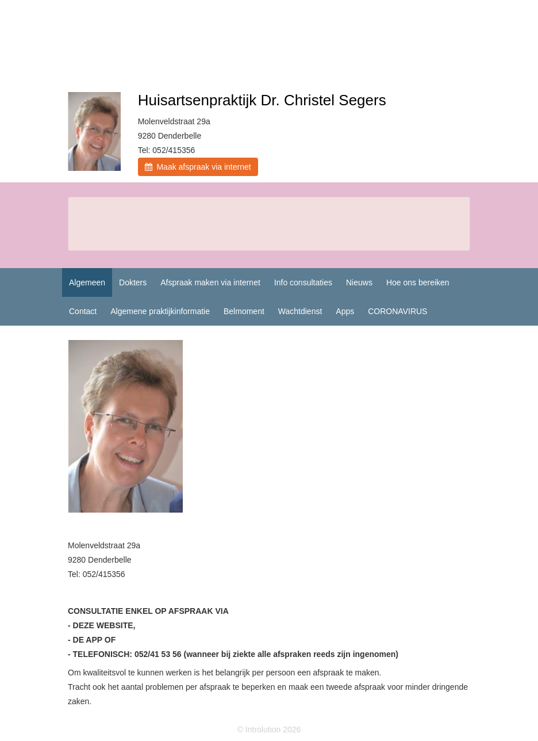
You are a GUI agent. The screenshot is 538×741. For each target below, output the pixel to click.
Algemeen (87, 282)
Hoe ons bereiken (417, 282)
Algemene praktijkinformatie (160, 311)
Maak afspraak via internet (198, 166)
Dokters (133, 282)
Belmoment (244, 311)
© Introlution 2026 (269, 729)
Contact (83, 311)
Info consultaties (303, 282)
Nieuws (359, 282)
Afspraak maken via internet (210, 282)
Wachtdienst (300, 311)
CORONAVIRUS (397, 311)
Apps (345, 311)
